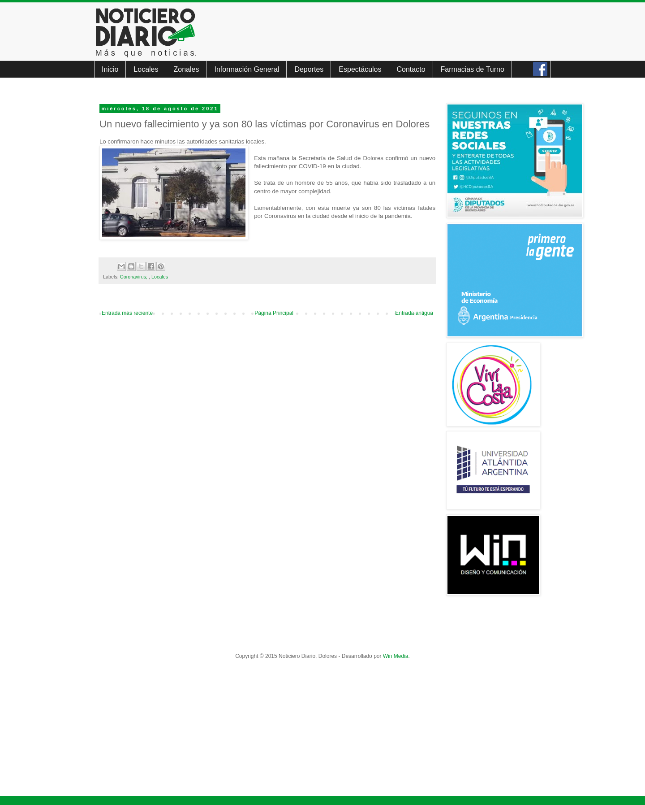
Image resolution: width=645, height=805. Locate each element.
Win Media (395, 656)
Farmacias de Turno (472, 69)
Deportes (308, 69)
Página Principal (273, 313)
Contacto (411, 69)
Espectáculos (360, 69)
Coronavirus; (134, 276)
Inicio (110, 69)
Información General (246, 69)
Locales (145, 69)
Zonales (186, 69)
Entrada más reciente (127, 313)
